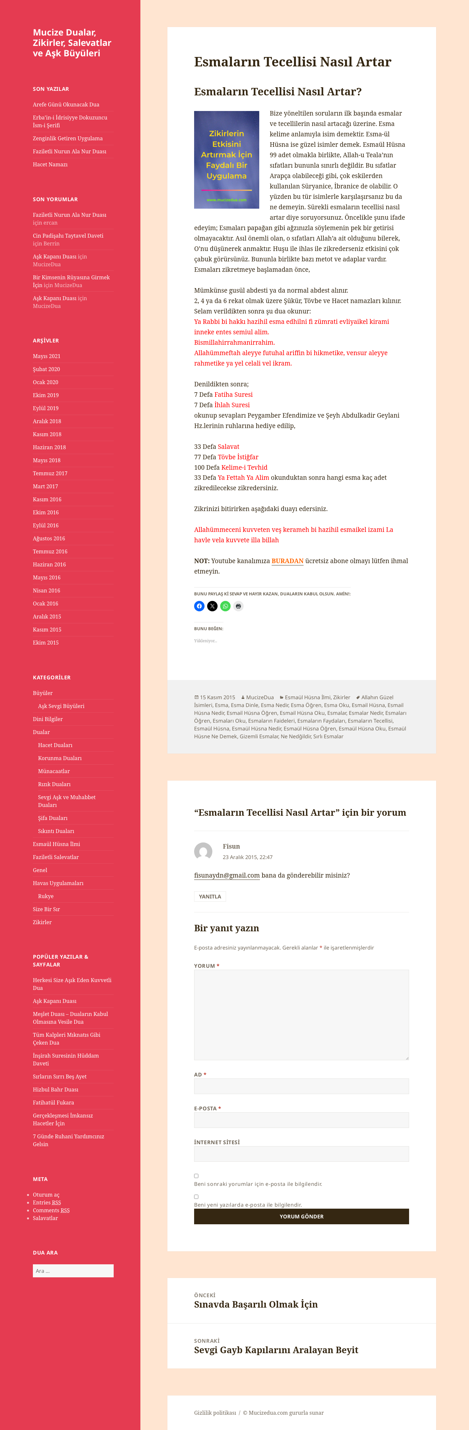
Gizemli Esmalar (259, 736)
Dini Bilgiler (48, 719)
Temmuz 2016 (50, 551)
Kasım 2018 (47, 434)
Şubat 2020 (46, 369)
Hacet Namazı (50, 164)
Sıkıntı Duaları (56, 831)
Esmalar (336, 712)
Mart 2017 (45, 486)
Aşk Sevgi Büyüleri (61, 706)
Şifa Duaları (52, 818)
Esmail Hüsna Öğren (252, 712)
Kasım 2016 (47, 499)
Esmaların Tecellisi (370, 720)
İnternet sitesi (217, 1142)
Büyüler (43, 693)
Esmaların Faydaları (321, 720)
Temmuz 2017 (50, 473)
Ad (200, 1074)
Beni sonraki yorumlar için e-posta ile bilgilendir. (258, 1183)
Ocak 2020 (45, 382)
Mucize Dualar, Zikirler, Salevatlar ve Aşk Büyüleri (72, 42)
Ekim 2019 (46, 395)
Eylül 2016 (46, 525)
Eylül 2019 (46, 408)
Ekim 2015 (46, 642)
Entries (47, 1202)
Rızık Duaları (54, 784)
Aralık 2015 (47, 616)
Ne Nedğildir (296, 736)
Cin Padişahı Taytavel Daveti (68, 235)
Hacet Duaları (55, 745)
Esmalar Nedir (366, 712)
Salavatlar (45, 1218)
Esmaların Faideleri (271, 720)
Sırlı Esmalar (328, 736)
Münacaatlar (54, 771)
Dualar (41, 732)
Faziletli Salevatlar (56, 857)
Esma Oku (336, 705)
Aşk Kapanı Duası (55, 256)
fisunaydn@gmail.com (227, 875)
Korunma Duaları (60, 758)
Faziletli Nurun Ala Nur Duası (70, 151)
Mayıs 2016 (47, 577)
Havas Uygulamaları (58, 883)
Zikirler (42, 922)
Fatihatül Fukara (53, 1102)
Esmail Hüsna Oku (302, 712)
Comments (51, 1210)
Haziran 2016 (49, 564)
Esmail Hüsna (368, 705)
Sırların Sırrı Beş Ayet (60, 1076)
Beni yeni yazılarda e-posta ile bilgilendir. (248, 1204)
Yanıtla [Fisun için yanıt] (210, 896)
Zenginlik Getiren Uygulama (68, 138)
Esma (221, 705)
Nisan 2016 (46, 590)
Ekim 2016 (46, 512)
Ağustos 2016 (49, 538)
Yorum (207, 965)
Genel (40, 870)
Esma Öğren (306, 705)
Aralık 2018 (47, 421)
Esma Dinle (244, 705)
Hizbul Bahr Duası (55, 1089)
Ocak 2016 (45, 603)
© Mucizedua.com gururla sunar (283, 1412)
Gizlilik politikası (215, 1412)
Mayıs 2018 (47, 460)
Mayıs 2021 (47, 356)
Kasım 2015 (47, 629)
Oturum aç (46, 1194)
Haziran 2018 (49, 447)
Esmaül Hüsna (211, 728)
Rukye (46, 896)
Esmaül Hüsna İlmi (56, 844)
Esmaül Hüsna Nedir (256, 728)
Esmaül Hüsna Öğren (310, 728)
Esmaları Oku (229, 720)
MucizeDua (260, 697)
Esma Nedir (274, 705)
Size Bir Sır (46, 909)
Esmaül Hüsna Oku (362, 728)
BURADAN (288, 561)
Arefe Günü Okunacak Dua (66, 104)
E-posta (207, 1108)
